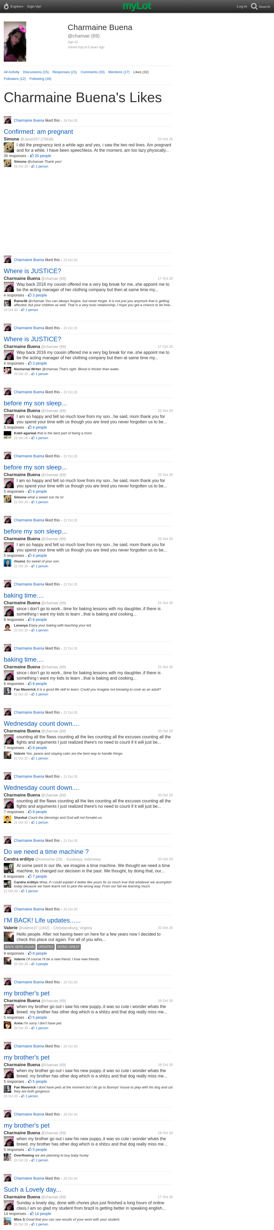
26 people (43, 156)
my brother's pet (27, 993)
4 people (40, 427)
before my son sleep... (35, 403)
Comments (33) (93, 72)
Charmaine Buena (22, 278)
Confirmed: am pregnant (38, 131)
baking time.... (24, 595)
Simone (12, 139)
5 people (40, 1017)
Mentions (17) (119, 72)
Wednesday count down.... (41, 723)
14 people (43, 1214)
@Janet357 (30, 139)
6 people (40, 619)
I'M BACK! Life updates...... (42, 920)
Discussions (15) (36, 72)
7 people (40, 876)
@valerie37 (27, 928)
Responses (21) (64, 72)
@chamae (49, 278)
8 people (40, 748)
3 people (40, 295)
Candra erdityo (19, 859)
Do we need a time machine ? (46, 851)
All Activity (12, 72)
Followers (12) (15, 79)
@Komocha (45, 859)
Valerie (11, 927)
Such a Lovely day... (32, 1189)
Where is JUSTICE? (32, 271)
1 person (42, 166)
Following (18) (40, 79)
